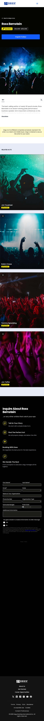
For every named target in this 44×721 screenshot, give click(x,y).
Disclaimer (30, 704)
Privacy (18, 704)
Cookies (27, 708)
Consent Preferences (22, 711)
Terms (13, 704)
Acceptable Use (19, 708)
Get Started (22, 689)
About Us (22, 686)
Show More (5, 116)
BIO (3, 100)
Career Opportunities (22, 692)
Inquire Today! (20, 37)
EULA (23, 704)
